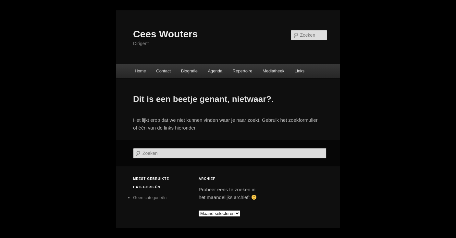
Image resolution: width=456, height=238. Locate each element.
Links (299, 71)
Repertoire (243, 71)
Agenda (215, 71)
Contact (163, 71)
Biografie (189, 71)
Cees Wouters (165, 34)
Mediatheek (273, 71)
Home (140, 71)
